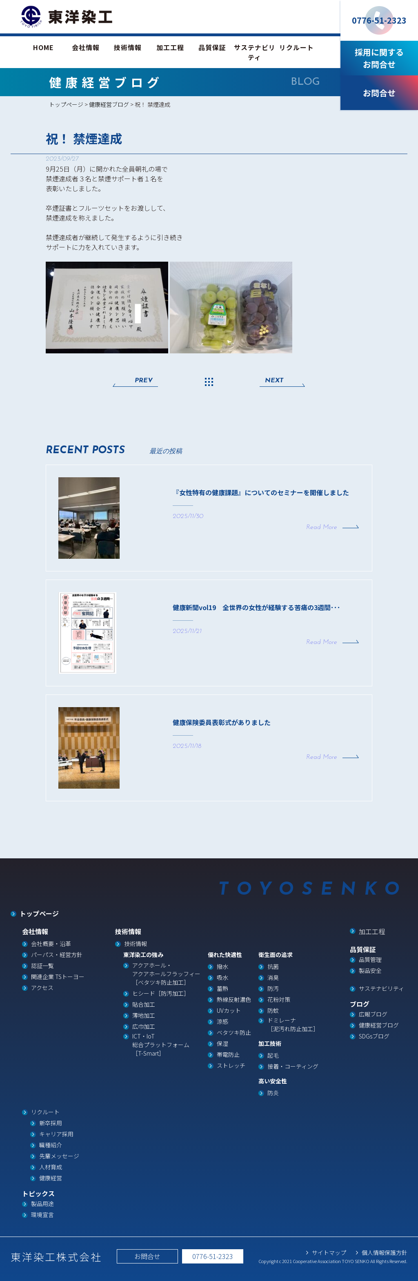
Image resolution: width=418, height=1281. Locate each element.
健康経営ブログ (109, 104)
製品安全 (370, 970)
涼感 (222, 1021)
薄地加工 (143, 1015)
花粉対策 (278, 999)
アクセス (42, 987)
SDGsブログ (374, 1036)
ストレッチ (231, 1065)
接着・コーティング (292, 1066)
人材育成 (50, 1167)
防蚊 (273, 1010)
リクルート (296, 47)
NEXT (274, 380)
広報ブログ (373, 1014)
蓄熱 (222, 988)
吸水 (222, 977)
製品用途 (42, 1203)
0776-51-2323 (212, 1256)
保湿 (222, 1043)
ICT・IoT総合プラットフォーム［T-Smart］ (160, 1044)
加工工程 (170, 47)
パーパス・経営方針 (56, 954)
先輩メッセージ (59, 1156)
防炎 (273, 1093)
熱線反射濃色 (234, 999)
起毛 (273, 1055)
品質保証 (212, 47)
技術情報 (128, 47)
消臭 (273, 977)
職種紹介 (50, 1145)
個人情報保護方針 (384, 1252)
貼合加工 (143, 1004)
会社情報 (86, 47)
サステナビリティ (255, 52)
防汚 (273, 988)
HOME (43, 47)
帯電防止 (228, 1054)
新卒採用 (50, 1123)
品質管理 (370, 959)
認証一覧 (42, 965)
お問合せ (147, 1256)
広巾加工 (143, 1026)
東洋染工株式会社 (56, 1256)
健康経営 (50, 1178)
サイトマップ (329, 1252)
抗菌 (273, 966)
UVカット (229, 1010)
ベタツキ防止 (234, 1032)
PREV (144, 380)
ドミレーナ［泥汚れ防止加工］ (293, 1024)
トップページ (66, 104)
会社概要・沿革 (51, 943)
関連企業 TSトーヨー (57, 976)
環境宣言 (42, 1214)
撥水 (222, 966)
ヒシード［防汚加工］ (160, 993)
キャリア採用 (56, 1134)
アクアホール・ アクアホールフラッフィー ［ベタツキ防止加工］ (166, 973)
